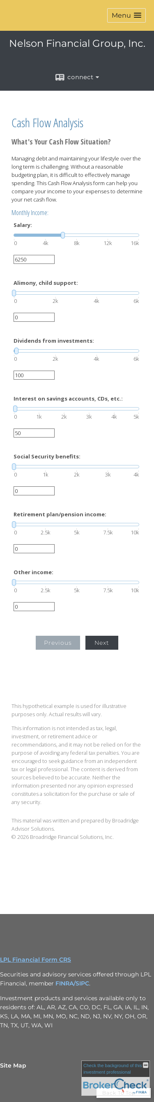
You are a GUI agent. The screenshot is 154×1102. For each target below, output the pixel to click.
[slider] (76, 235)
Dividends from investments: (54, 341)
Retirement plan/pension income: (60, 514)
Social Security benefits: (47, 456)
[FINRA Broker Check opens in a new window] (115, 1078)
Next (101, 642)
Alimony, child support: (46, 283)
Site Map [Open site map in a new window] (13, 1065)
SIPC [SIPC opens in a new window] (82, 983)
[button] (126, 15)
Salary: (23, 225)
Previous (58, 642)
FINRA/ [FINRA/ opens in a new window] (65, 983)
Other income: (33, 572)
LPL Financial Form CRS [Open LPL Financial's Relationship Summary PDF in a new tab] (35, 959)
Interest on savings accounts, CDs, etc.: (68, 398)
